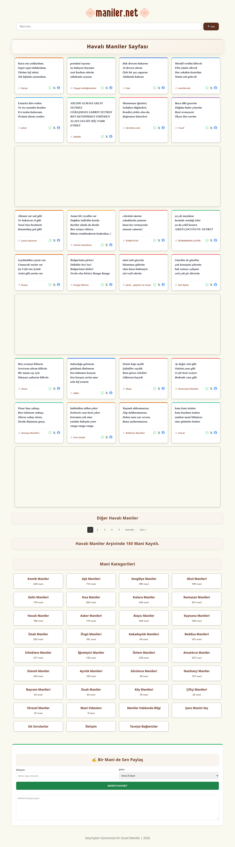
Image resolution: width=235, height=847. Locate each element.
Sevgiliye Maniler (143, 579)
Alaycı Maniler (143, 616)
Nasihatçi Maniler (197, 671)
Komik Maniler (38, 579)
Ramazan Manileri (197, 597)
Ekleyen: (20, 769)
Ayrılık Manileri (91, 671)
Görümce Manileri (144, 671)
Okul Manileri (197, 579)
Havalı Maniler (38, 616)
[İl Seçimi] (169, 775)
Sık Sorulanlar (38, 726)
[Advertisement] (117, 176)
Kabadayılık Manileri (144, 634)
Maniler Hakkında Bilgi (144, 708)
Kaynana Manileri (197, 616)
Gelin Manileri (38, 597)
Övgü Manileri (91, 634)
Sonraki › (130, 529)
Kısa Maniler (91, 597)
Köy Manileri (144, 689)
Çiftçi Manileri (196, 689)
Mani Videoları (91, 708)
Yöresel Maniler (38, 708)
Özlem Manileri (144, 653)
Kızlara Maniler (144, 597)
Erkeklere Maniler (38, 653)
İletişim (91, 726)
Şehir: (122, 769)
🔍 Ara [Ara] (211, 26)
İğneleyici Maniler (91, 653)
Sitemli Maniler (38, 671)
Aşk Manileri (91, 579)
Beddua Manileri (197, 634)
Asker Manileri (91, 616)
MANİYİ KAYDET (117, 785)
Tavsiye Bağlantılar (144, 726)
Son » (143, 529)
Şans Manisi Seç (196, 708)
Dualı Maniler (91, 689)
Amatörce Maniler (197, 653)
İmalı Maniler (38, 634)
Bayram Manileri (38, 689)
